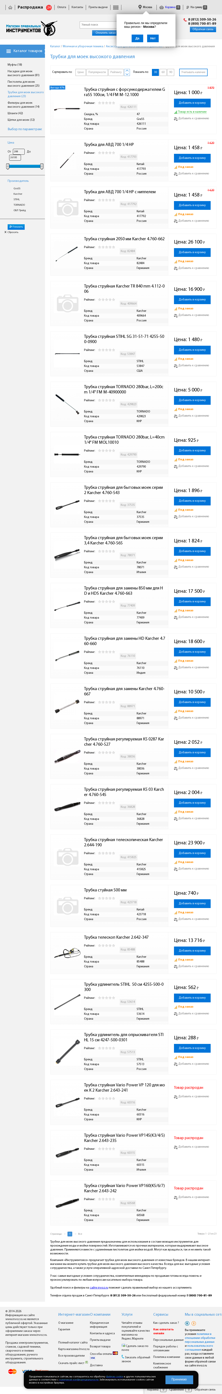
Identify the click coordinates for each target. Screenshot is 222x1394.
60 (163, 72)
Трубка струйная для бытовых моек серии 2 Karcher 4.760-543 (124, 490)
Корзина (169, 7)
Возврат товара (100, 1346)
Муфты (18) (15, 65)
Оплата (61, 7)
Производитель (18, 181)
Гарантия (64, 1329)
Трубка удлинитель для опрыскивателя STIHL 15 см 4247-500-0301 (123, 1037)
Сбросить (11, 232)
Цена (11, 142)
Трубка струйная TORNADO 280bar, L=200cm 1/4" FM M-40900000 (123, 390)
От (9, 151)
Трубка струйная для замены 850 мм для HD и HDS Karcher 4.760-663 (123, 591)
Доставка (96, 1365)
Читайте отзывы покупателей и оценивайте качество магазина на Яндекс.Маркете (136, 1330)
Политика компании (166, 1357)
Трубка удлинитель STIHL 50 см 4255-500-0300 (123, 987)
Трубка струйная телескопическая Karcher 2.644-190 (124, 842)
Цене (80, 72)
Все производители (71, 1355)
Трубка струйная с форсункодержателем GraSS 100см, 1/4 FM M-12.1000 (124, 92)
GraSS (17, 188)
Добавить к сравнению (191, 118)
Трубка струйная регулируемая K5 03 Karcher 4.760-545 (124, 792)
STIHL (17, 199)
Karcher (18, 194)
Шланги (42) (15, 113)
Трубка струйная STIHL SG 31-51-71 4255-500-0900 (124, 339)
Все (80, 1234)
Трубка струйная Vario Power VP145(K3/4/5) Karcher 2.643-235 (125, 1138)
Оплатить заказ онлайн (111, 33)
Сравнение (176, 1389)
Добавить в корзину (192, 103)
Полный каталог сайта (73, 1342)
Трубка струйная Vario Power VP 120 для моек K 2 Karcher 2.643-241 (124, 1088)
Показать (16, 227)
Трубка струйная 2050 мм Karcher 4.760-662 (124, 239)
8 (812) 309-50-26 (202, 19)
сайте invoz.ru (99, 1287)
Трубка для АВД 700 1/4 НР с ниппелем (120, 192)
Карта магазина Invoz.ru (73, 1349)
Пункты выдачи (98, 7)
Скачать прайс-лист (73, 1363)
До (29, 151)
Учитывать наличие (193, 72)
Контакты (77, 7)
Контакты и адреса (102, 1333)
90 (170, 72)
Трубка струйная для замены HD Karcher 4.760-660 (124, 641)
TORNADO (19, 205)
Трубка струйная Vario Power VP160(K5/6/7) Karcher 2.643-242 (125, 1188)
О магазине (65, 1323)
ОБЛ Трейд (20, 210)
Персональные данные (168, 1340)
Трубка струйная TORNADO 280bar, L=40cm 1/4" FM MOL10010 (124, 440)
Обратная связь (203, 29)
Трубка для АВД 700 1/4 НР (109, 145)
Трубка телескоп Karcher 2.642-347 (116, 937)
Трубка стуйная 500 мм (105, 890)
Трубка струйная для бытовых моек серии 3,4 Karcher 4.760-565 (124, 540)
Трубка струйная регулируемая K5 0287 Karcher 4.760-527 (124, 742)
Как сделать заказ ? (166, 1323)
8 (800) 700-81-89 (202, 24)
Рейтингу (116, 72)
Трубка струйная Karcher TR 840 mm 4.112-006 (124, 289)
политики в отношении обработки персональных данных (200, 1338)
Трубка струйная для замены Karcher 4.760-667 (124, 691)
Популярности (97, 72)
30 (155, 72)
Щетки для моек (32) (21, 120)
